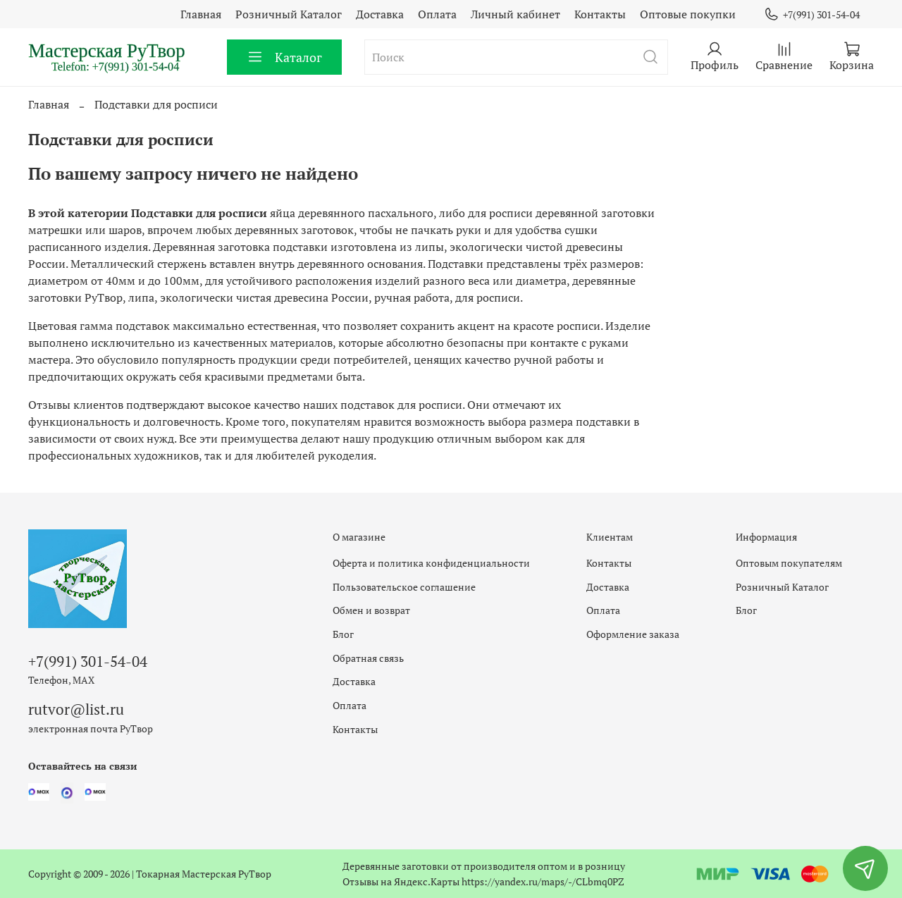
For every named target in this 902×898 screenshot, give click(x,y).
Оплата (437, 14)
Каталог (284, 57)
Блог (343, 634)
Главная (200, 14)
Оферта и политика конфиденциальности (431, 563)
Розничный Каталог (288, 14)
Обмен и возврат (371, 610)
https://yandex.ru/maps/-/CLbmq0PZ (543, 881)
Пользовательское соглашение (404, 586)
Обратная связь (368, 658)
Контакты (600, 14)
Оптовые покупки (688, 14)
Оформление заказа (632, 634)
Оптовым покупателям (789, 563)
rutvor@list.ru (76, 709)
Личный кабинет (515, 14)
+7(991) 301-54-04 (812, 14)
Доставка (380, 14)
